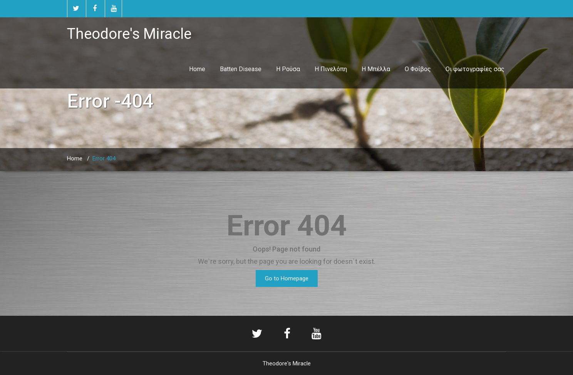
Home (197, 69)
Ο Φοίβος (418, 69)
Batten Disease (240, 69)
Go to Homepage (286, 278)
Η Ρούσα (288, 69)
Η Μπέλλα (376, 69)
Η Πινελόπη (331, 69)
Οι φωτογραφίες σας (475, 69)
